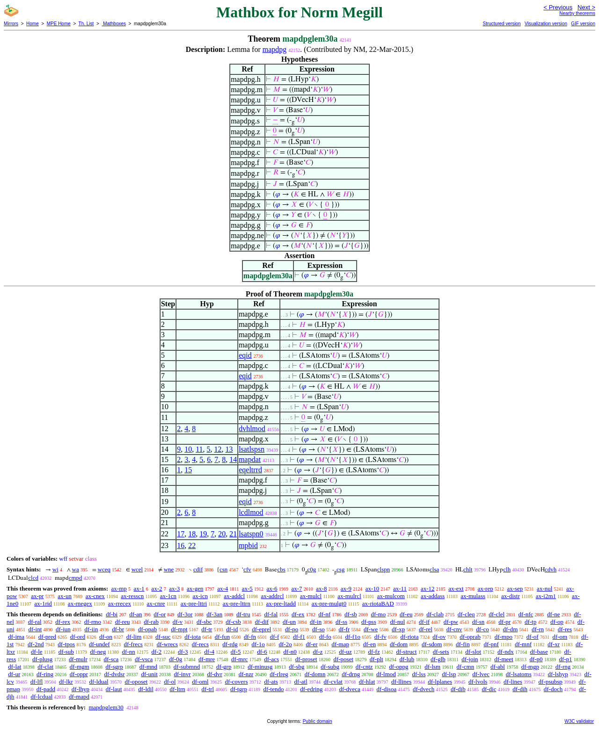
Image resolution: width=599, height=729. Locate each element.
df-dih (519, 689)
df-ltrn (177, 689)
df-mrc (239, 659)
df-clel (496, 614)
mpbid (248, 545)
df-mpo (503, 636)
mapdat (250, 459)
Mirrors (11, 23)
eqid (245, 355)
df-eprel (261, 629)
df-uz (345, 651)
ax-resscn (132, 595)
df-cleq (466, 614)
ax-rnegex (80, 603)
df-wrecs (167, 644)
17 (180, 534)
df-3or (185, 614)
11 (199, 449)
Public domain (317, 721)
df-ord (78, 636)
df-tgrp (238, 689)
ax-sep (515, 588)
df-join (469, 659)
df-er (311, 644)
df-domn (315, 674)
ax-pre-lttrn (236, 603)
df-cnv (454, 629)
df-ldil (145, 689)
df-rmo (92, 621)
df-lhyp (80, 689)
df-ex (298, 614)
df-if (424, 621)
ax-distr (510, 595)
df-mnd (148, 666)
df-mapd (79, 696)
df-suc (163, 636)
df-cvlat (333, 681)
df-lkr (66, 681)
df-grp (224, 666)
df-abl (497, 666)
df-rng (563, 666)
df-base (539, 651)
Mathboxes (114, 23)
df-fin (463, 644)
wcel (137, 569)
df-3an (214, 614)
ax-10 (372, 588)
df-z (318, 651)
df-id (232, 629)
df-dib (458, 689)
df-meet (503, 659)
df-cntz (364, 666)
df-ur (14, 674)
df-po (291, 629)
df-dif (262, 621)
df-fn (250, 636)
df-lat (14, 666)
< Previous (557, 7)
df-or (159, 614)
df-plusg (42, 659)
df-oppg (398, 666)
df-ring (45, 674)
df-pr (504, 621)
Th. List (86, 23)
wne (169, 569)
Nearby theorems (577, 13)
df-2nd (36, 644)
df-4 (209, 651)
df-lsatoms (519, 674)
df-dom (399, 644)
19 (203, 534)
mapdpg (275, 49)
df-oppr (79, 674)
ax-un (65, 595)
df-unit (149, 674)
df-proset (306, 659)
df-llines (401, 681)
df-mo (378, 614)
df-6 (262, 651)
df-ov (439, 636)
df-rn (538, 629)
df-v (178, 621)
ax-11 (400, 588)
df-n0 (290, 651)
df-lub (406, 659)
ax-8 (321, 588)
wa (75, 569)
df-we (371, 629)
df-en (369, 644)
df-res (565, 629)
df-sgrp (114, 666)
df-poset (343, 659)
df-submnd (187, 666)
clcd (33, 577)
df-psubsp (550, 681)
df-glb (438, 659)
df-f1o (353, 636)
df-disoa (387, 689)
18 (192, 534)
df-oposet (135, 681)
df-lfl (36, 681)
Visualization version (546, 23)
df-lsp (449, 674)
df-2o (285, 644)
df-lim (134, 636)
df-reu (122, 621)
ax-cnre (156, 603)
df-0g (175, 659)
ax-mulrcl (349, 595)
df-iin (91, 629)
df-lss (419, 674)
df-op (556, 621)
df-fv (380, 636)
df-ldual (98, 681)
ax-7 (296, 588)
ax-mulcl (310, 595)
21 (233, 534)
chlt (468, 569)
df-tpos (66, 644)
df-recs (200, 644)
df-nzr (246, 674)
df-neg (98, 651)
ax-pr (37, 595)
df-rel (425, 629)
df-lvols (477, 681)
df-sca (111, 659)
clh (507, 569)
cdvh (550, 569)
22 (192, 545)
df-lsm (432, 666)
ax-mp (119, 588)
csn (223, 569)
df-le (37, 651)
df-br (118, 629)
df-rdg (230, 644)
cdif (198, 569)
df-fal (271, 614)
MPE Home (59, 23)
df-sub (66, 651)
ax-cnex (95, 595)
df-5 (236, 651)
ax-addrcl (272, 595)
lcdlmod (251, 512)
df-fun (222, 636)
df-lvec (480, 674)
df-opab (147, 629)
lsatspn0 (251, 534)
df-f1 (299, 636)
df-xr (554, 644)
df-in (315, 621)
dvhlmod (252, 429)
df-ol (169, 681)
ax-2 (156, 588)
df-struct (406, 651)
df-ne (553, 614)
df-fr (344, 629)
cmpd (75, 577)
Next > (586, 7)
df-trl (207, 689)
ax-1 (139, 588)
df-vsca (144, 659)
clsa (434, 569)
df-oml (200, 681)
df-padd (46, 689)
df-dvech (423, 689)
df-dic (489, 689)
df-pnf (491, 644)
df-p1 (565, 659)
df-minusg (260, 666)
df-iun (63, 629)
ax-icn (199, 595)
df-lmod (386, 674)
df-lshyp (558, 674)
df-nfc (526, 614)
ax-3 (174, 588)
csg (340, 569)
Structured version (501, 23)
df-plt (376, 659)
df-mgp (530, 666)
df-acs (271, 659)
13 (229, 449)
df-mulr (78, 659)
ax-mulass (472, 595)
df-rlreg (279, 674)
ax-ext (455, 588)
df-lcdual (41, 696)
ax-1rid (43, 603)
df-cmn (466, 666)
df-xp (398, 629)
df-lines (513, 681)
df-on (105, 636)
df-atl (300, 681)
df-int (35, 629)
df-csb (233, 621)
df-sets (441, 651)
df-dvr (214, 674)
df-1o (258, 644)
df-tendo (273, 689)
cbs (281, 569)
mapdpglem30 (105, 707)
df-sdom (432, 644)
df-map (340, 644)
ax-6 (272, 588)
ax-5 (247, 588)
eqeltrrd (250, 470)
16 (180, 545)
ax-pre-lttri (194, 603)
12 (218, 449)
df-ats (271, 681)
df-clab (435, 614)
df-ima (16, 636)
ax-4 (222, 588)
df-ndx (505, 651)
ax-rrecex (119, 603)
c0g (311, 569)
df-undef (99, 644)
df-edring (311, 689)
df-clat (45, 666)
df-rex (62, 621)
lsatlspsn (251, 449)
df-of (532, 636)
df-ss (341, 621)
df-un (289, 621)
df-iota (192, 636)
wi (55, 569)
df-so (318, 629)
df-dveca (349, 689)
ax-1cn (168, 595)
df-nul (397, 621)
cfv (247, 569)
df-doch (553, 689)
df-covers (236, 681)
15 (188, 470)
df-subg (330, 666)
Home (32, 23)
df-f (274, 636)
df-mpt (179, 629)
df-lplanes (440, 681)
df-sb (350, 614)
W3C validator (579, 721)
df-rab (151, 621)
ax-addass (433, 595)
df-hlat (367, 681)
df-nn (128, 651)
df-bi (111, 614)
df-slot (473, 651)
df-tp (530, 621)
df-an (135, 614)
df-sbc (204, 621)
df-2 (157, 651)
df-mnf (523, 644)
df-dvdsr (114, 674)
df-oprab (470, 636)
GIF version (583, 23)
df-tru (243, 614)
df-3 (183, 651)
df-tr (206, 629)
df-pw (451, 621)
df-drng (351, 674)
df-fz (374, 651)
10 (188, 449)
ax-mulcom (391, 595)
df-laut (114, 689)
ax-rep (485, 588)
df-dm (510, 629)
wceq (104, 569)
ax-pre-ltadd (281, 603)
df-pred (47, 636)
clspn (383, 569)
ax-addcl (234, 595)
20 (222, 534)
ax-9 (346, 588)
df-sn (478, 621)
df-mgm (79, 666)
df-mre (206, 659)
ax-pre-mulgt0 (329, 603)
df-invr (182, 674)
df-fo (325, 636)
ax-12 (428, 588)
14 (233, 459)
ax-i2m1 (546, 595)
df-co (482, 629)
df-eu (406, 614)
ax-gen (195, 588)
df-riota (410, 636)
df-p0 (535, 659)
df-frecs (133, 644)
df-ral (35, 621)
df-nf (324, 614)
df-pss (368, 621)
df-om (559, 636)
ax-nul (544, 588)
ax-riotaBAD (378, 603)
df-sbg (296, 666)
